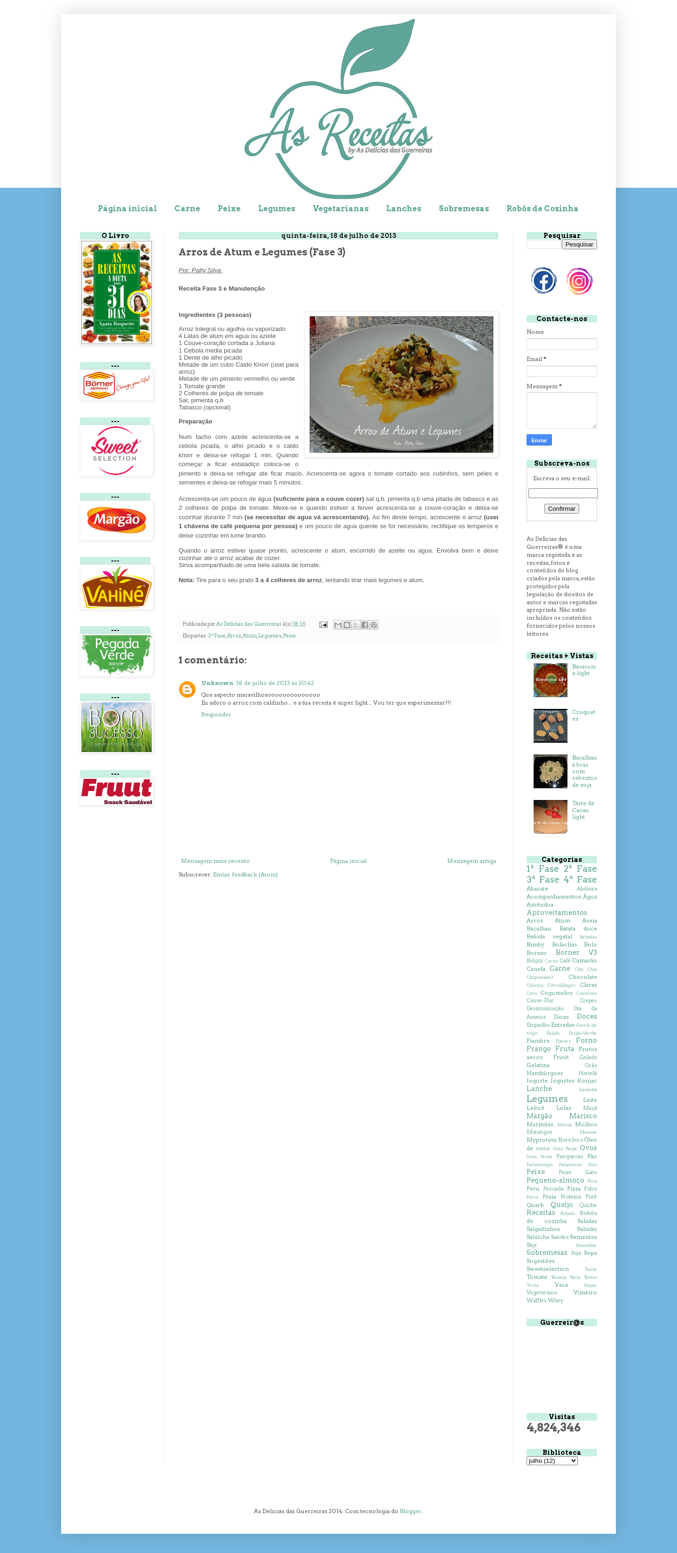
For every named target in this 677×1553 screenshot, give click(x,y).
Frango (539, 1049)
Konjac (587, 1080)
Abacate (537, 888)
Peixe (229, 208)
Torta (575, 1277)
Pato (592, 1164)
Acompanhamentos (554, 896)
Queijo (562, 1204)
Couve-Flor (540, 1001)
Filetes (563, 1041)
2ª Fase (580, 868)
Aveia (589, 920)
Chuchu (535, 985)
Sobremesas (464, 208)
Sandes (560, 1237)
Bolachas (564, 944)
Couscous (586, 993)
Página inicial (127, 208)
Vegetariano (542, 1293)
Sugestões (541, 1260)
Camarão (584, 960)
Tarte (591, 1269)
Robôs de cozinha (562, 1216)
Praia (549, 1196)
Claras (588, 984)
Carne (187, 208)
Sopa (590, 1252)
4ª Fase (580, 879)
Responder (216, 714)
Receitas (541, 1212)
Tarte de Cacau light (583, 810)
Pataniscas (570, 1164)
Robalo (567, 1213)
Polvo (590, 1189)
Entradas (563, 1024)
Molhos (586, 1124)
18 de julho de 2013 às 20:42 (275, 682)
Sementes (583, 1236)
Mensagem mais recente (215, 860)
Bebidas (588, 936)
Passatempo (539, 1164)
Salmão (587, 1228)
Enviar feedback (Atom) (245, 874)
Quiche (588, 1205)
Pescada (553, 1189)
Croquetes (583, 715)
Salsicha (538, 1236)
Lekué (535, 1107)
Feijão (553, 1033)
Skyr (532, 1245)
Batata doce (578, 928)
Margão (539, 1116)
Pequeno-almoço (555, 1180)
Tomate (537, 1276)
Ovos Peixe (539, 1156)
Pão (592, 1156)
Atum (250, 636)
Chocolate (582, 976)
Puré (591, 1197)
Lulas (563, 1107)
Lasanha (588, 1089)
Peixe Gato (578, 1172)
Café (565, 961)
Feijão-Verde (583, 1033)
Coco (532, 993)
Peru (533, 1188)
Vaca (561, 1284)
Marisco (583, 1116)
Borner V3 (576, 952)
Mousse (588, 1132)
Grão (590, 1065)
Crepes (588, 1001)
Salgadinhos (543, 1228)
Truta (533, 1285)
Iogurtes (563, 1080)
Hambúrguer (545, 1072)
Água (590, 896)
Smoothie (586, 1245)
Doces (587, 1016)
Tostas (590, 1277)
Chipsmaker (540, 977)
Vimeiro (585, 1292)
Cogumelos (556, 992)
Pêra (592, 1181)
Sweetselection (548, 1268)
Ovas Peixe (565, 1148)
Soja (576, 1253)
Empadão (538, 1025)
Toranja (559, 1277)
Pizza (574, 1188)
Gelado (588, 1057)
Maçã (590, 1108)
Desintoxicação (545, 1009)
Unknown (217, 682)
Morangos (539, 1132)
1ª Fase (543, 868)
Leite (590, 1099)
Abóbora (587, 889)
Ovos (588, 1148)
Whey (555, 1301)
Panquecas (569, 1156)
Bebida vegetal (549, 936)
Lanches (403, 208)
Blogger (411, 1511)
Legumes (276, 208)
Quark (535, 1204)
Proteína (570, 1197)
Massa (565, 1124)
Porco (532, 1196)
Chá (579, 969)
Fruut (561, 1057)
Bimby (535, 944)
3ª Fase (217, 636)
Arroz (234, 636)
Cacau (551, 960)
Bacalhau (539, 928)
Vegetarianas (341, 208)
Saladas (587, 1220)
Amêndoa (540, 904)
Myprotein (542, 1139)
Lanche (539, 1088)
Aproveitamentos (557, 912)
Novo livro (570, 1140)
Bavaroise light (584, 670)
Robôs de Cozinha (542, 208)
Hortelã (587, 1073)
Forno (586, 1040)
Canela (536, 968)
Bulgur (535, 961)
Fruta (565, 1049)
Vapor (590, 1285)
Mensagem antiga (471, 860)
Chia (592, 969)
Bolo (590, 944)
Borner (537, 952)
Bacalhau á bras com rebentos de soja (584, 771)
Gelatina (538, 1065)
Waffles (537, 1301)
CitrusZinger (561, 985)
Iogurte (537, 1080)
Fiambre (538, 1040)
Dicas (561, 1016)
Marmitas (540, 1124)
